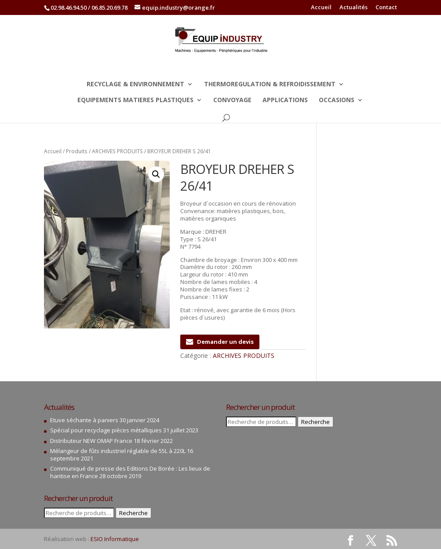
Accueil (321, 7)
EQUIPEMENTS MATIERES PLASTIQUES (135, 100)
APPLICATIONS (285, 100)
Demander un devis (220, 342)
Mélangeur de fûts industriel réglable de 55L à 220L (118, 451)
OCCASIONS (336, 100)
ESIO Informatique (115, 539)
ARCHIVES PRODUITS (117, 151)
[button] (156, 174)
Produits (76, 151)
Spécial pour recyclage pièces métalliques (106, 430)
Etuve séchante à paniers (84, 420)
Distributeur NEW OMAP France (91, 441)
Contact (386, 7)
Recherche (133, 513)
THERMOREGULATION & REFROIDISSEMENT (269, 84)
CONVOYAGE (232, 100)
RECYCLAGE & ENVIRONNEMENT (135, 84)
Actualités (353, 7)
